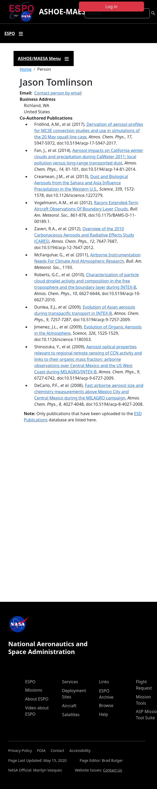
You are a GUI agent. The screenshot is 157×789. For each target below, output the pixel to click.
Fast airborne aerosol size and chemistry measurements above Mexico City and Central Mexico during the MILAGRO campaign (88, 391)
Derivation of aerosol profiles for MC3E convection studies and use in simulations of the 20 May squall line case (88, 130)
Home (26, 69)
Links (104, 682)
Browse (106, 705)
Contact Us (112, 770)
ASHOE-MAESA (65, 11)
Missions (33, 690)
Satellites (70, 714)
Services (70, 682)
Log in (111, 6)
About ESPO (36, 699)
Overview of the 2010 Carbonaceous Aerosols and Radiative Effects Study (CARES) (84, 235)
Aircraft (69, 706)
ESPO (30, 682)
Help (103, 714)
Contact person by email (58, 93)
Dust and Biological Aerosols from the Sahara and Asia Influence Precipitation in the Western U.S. (81, 183)
